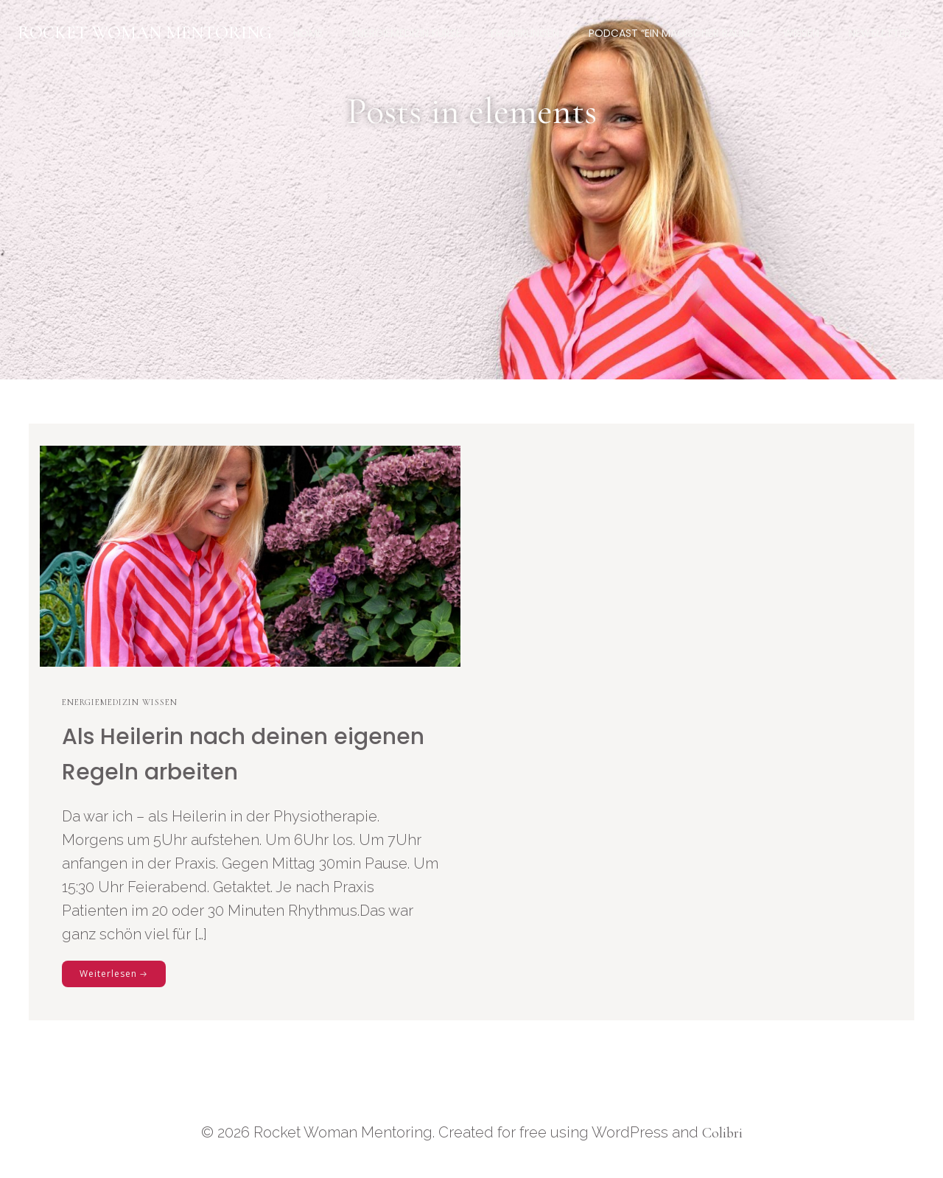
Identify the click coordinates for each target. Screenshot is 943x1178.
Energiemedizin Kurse (406, 33)
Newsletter (880, 33)
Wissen (801, 33)
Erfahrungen (525, 33)
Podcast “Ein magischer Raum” (671, 33)
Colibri (722, 1133)
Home (308, 33)
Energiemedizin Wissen (120, 702)
